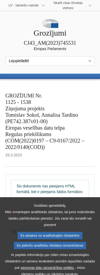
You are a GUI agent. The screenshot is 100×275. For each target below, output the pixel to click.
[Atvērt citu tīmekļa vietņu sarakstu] (71, 5)
